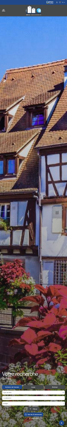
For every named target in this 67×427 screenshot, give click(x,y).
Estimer (55, 389)
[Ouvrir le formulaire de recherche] (33, 411)
